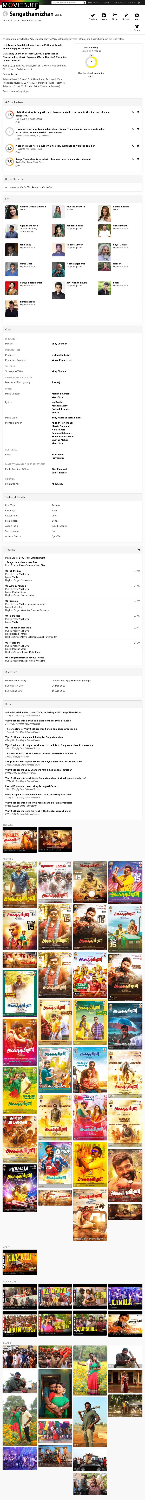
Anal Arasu (57, 483)
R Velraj (56, 382)
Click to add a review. (40, 187)
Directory (94, 2)
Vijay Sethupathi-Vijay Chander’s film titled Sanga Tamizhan (38, 769)
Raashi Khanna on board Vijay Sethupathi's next (32, 786)
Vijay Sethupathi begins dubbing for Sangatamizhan (34, 737)
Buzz (8, 704)
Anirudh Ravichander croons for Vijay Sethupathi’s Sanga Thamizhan (43, 712)
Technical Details (15, 497)
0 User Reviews (14, 179)
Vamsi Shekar (59, 472)
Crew (8, 329)
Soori (116, 282)
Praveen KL (58, 457)
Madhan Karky (60, 405)
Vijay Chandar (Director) (22, 53)
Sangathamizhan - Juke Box (21, 562)
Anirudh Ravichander (63, 422)
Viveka (55, 412)
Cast (8, 199)
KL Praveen (58, 454)
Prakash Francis (60, 409)
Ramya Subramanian (31, 282)
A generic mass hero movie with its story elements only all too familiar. (55, 145)
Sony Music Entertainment (67, 417)
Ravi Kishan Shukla (77, 282)
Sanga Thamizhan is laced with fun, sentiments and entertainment (53, 159)
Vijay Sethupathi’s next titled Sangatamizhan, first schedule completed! (45, 778)
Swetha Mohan (60, 439)
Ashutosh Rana (75, 225)
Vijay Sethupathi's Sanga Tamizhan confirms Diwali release (38, 720)
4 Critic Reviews (14, 102)
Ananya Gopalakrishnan (21, 45)
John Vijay (25, 244)
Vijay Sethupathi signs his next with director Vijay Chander (38, 810)
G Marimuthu (120, 225)
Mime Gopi (26, 263)
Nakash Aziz (58, 429)
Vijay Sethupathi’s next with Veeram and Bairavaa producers (38, 802)
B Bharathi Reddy (61, 354)
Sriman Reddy (27, 301)
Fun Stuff (11, 672)
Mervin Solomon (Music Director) (37, 57)
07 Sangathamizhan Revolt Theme (24, 657)
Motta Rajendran (76, 263)
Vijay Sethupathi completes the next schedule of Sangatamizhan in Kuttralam (49, 745)
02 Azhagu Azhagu (15, 585)
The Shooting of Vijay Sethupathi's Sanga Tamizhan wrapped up (41, 728)
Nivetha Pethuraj (44, 45)
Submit (106, 2)
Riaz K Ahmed (59, 469)
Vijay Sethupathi (21, 48)
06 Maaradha (13, 642)
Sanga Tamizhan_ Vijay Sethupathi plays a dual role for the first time (44, 761)
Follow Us (120, 2)
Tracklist (10, 549)
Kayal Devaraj (120, 244)
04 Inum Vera (12, 615)
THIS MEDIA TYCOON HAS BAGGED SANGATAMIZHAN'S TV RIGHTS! (41, 753)
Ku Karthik (58, 402)
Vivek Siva (57, 397)
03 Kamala (11, 600)
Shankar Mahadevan (63, 436)
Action (14, 74)
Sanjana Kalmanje (62, 433)
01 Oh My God (13, 570)
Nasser (117, 263)
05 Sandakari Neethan (18, 627)
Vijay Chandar (59, 343)
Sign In (131, 2)
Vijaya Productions (62, 360)
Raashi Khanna (121, 206)
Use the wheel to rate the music (91, 75)
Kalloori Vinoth (75, 244)
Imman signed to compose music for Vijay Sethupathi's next (38, 794)
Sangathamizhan (31, 14)
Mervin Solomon (61, 393)
